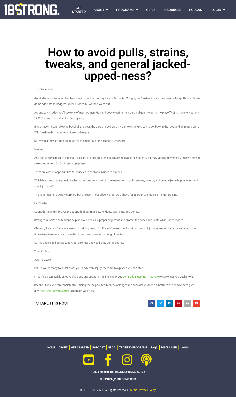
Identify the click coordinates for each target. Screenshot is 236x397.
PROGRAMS (127, 9)
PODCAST (196, 10)
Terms (133, 390)
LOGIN (218, 9)
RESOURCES (172, 10)
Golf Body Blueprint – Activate (140, 276)
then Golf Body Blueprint (54, 290)
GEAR (150, 10)
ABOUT (101, 9)
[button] (151, 303)
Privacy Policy (147, 390)
